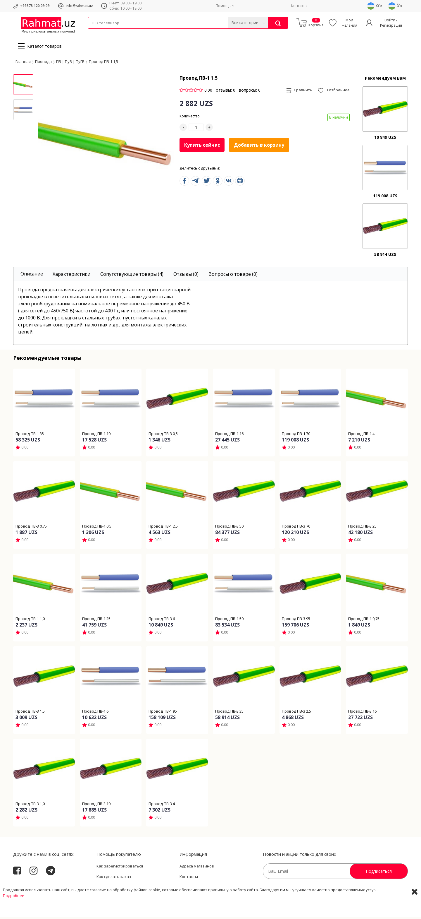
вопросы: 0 (249, 92)
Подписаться (379, 873)
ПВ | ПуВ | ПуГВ (70, 63)
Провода (110, 32)
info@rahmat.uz (79, 5)
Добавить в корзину (259, 146)
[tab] (31, 276)
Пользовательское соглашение (126, 888)
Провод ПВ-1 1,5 (103, 63)
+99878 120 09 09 (35, 5)
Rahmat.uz (24, 887)
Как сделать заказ (113, 878)
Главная (23, 63)
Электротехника (134, 32)
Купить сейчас (202, 146)
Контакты (299, 5)
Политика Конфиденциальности (210, 888)
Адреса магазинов (197, 867)
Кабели (94, 32)
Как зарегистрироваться (119, 867)
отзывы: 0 (225, 92)
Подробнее (13, 913)
